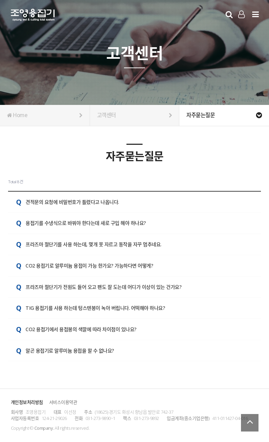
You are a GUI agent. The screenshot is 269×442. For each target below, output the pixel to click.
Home (45, 115)
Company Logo (33, 16)
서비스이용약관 (63, 402)
